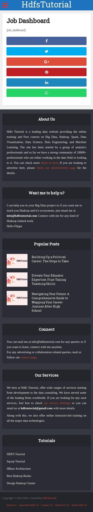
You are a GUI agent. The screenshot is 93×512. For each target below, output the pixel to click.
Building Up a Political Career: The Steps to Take (50, 259)
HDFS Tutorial (16, 454)
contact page (28, 357)
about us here (49, 162)
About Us (11, 505)
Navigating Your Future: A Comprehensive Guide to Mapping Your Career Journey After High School (50, 302)
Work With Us (79, 505)
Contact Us (47, 505)
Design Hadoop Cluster (21, 483)
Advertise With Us (29, 505)
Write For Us (62, 505)
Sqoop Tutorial (16, 461)
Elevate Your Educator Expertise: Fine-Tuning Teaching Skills (49, 279)
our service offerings (57, 403)
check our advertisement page (56, 167)
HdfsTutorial (46, 4)
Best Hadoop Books (19, 476)
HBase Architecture (19, 468)
